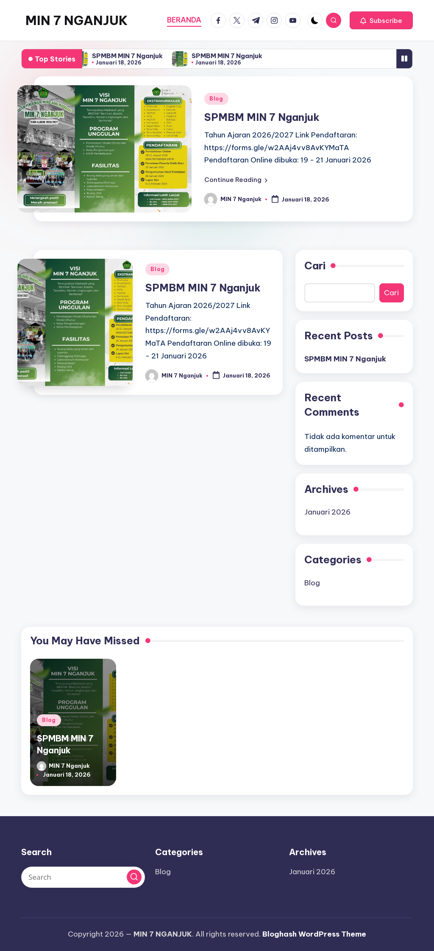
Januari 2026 (327, 512)
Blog (216, 98)
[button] (381, 20)
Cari (315, 265)
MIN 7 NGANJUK (76, 20)
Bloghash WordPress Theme (314, 934)
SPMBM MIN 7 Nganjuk (130, 56)
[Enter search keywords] (83, 877)
